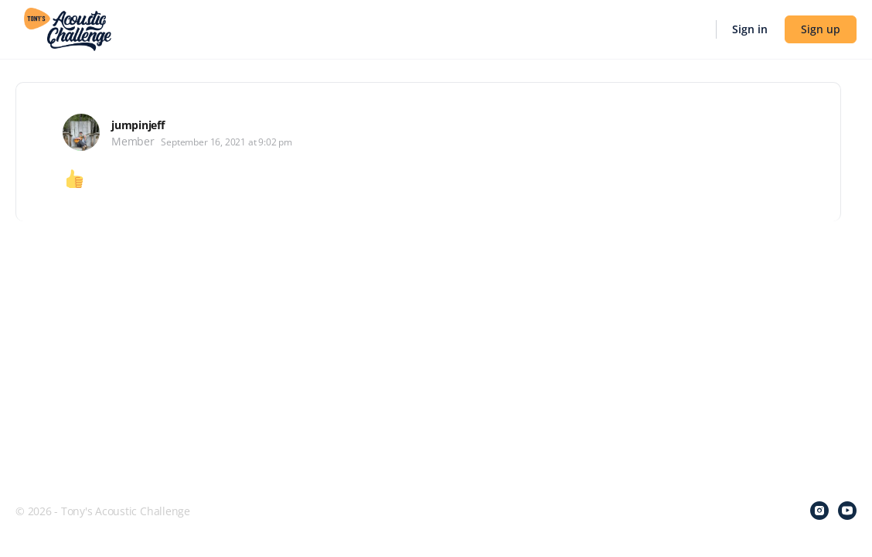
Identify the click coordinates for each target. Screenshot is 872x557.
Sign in (750, 29)
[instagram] (819, 510)
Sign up (820, 29)
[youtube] (847, 510)
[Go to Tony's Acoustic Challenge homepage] (67, 28)
